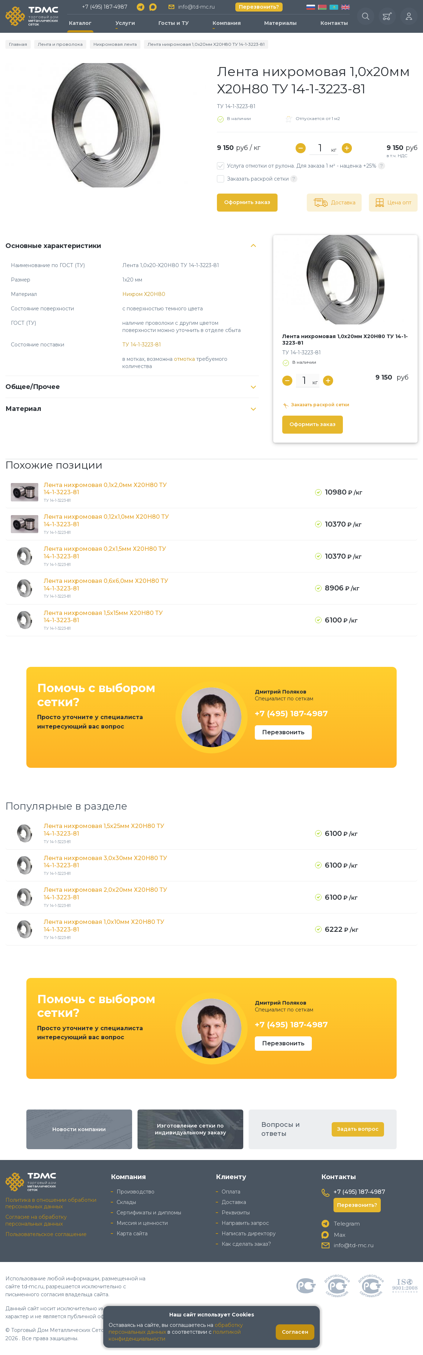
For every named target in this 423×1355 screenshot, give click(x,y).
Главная (18, 44)
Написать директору (249, 1233)
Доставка (234, 1202)
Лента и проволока (60, 44)
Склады (126, 1202)
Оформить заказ (247, 202)
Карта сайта (132, 1233)
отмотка (184, 359)
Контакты (334, 23)
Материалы (280, 23)
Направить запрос (245, 1223)
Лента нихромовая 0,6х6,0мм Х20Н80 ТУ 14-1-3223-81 (106, 584)
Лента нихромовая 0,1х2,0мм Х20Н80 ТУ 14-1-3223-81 (105, 489)
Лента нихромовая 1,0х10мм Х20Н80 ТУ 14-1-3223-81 (104, 925)
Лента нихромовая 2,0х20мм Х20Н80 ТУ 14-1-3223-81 (105, 893)
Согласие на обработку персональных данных (36, 1220)
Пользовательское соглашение (46, 1234)
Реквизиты (236, 1212)
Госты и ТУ (173, 23)
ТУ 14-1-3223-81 (141, 344)
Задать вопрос (358, 1129)
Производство (135, 1191)
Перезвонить (283, 732)
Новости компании (79, 1129)
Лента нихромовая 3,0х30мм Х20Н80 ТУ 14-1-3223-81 (105, 862)
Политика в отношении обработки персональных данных (50, 1203)
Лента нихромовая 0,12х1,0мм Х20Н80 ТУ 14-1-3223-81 (106, 520)
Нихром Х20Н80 (143, 294)
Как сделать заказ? (246, 1244)
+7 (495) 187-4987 (104, 7)
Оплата (231, 1191)
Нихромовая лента (115, 44)
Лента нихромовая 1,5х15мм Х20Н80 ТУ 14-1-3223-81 (103, 617)
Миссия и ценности (142, 1223)
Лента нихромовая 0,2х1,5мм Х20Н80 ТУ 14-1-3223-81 (105, 552)
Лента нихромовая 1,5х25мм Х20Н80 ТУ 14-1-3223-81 (104, 830)
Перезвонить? (259, 7)
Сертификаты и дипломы (149, 1212)
